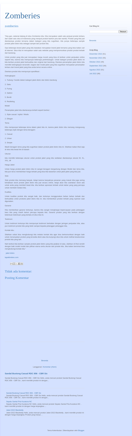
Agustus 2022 (94, 70)
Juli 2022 (93, 74)
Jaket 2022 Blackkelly (14, 410)
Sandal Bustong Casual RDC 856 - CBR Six (26, 373)
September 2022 (96, 66)
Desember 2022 (95, 54)
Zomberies (22, 15)
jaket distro (9, 253)
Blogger (81, 430)
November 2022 (95, 58)
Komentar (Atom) (50, 367)
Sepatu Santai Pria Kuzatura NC (19, 402)
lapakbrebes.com (11, 257)
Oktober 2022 (94, 62)
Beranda (44, 361)
